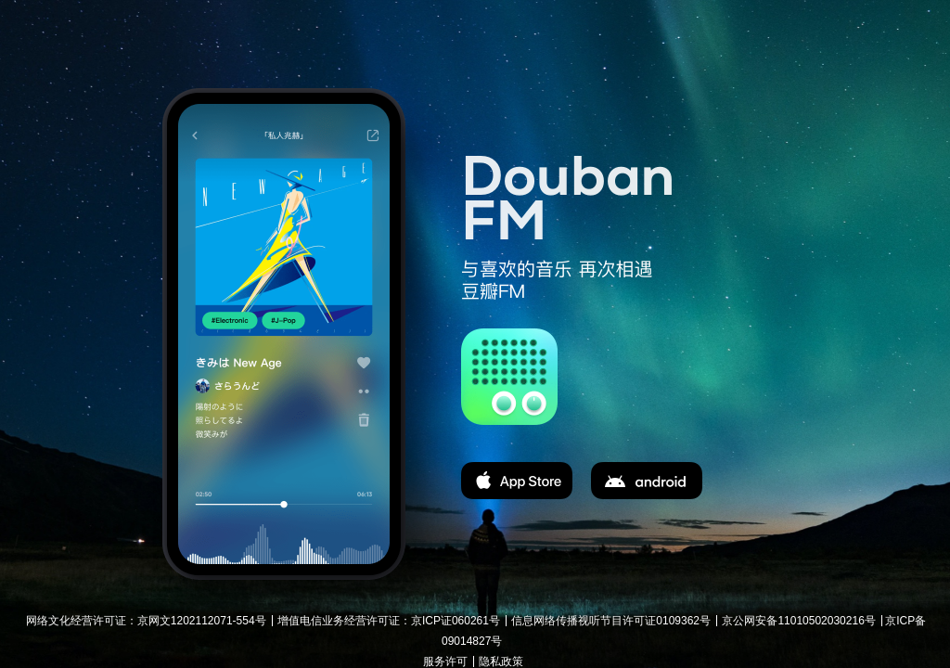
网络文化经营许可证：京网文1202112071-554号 (146, 620)
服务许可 (445, 661)
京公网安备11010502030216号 (798, 620)
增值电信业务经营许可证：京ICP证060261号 (388, 620)
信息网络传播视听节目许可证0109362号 (611, 620)
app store (516, 480)
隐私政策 (501, 661)
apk (646, 480)
